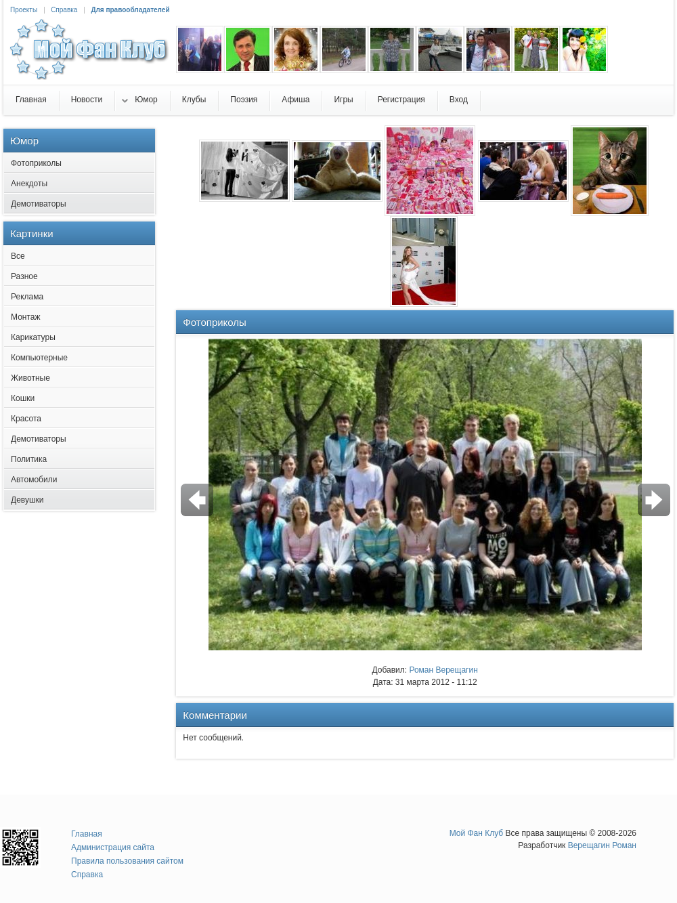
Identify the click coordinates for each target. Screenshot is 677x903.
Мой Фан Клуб (477, 833)
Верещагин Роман (602, 845)
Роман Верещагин (443, 670)
